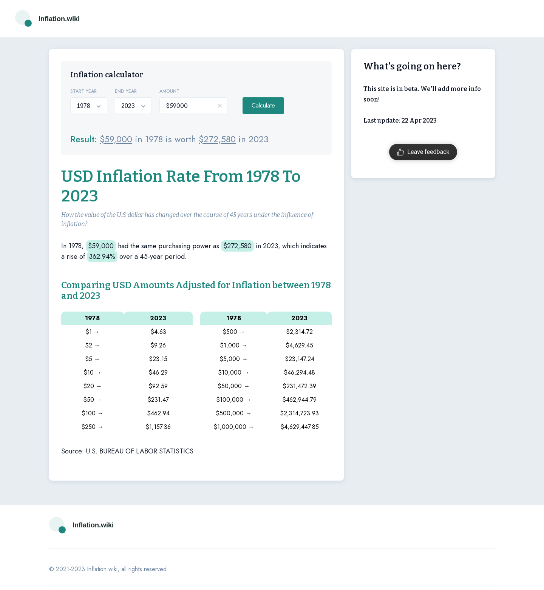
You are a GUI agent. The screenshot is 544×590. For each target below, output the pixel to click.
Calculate (263, 105)
